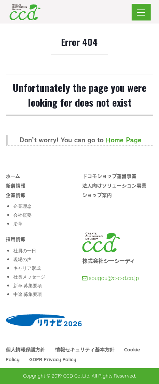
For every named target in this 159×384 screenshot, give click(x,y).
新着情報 (15, 185)
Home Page (124, 139)
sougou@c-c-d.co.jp (110, 278)
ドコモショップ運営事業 (109, 176)
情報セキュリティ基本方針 (84, 349)
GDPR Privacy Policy (52, 359)
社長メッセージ (29, 277)
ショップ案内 (97, 195)
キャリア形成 (27, 268)
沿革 (17, 224)
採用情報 (15, 239)
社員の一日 (24, 250)
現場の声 (22, 259)
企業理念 (22, 206)
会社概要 (22, 215)
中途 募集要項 (27, 294)
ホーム (13, 176)
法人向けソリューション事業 (114, 185)
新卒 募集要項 (27, 285)
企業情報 (15, 195)
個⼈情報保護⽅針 (25, 349)
